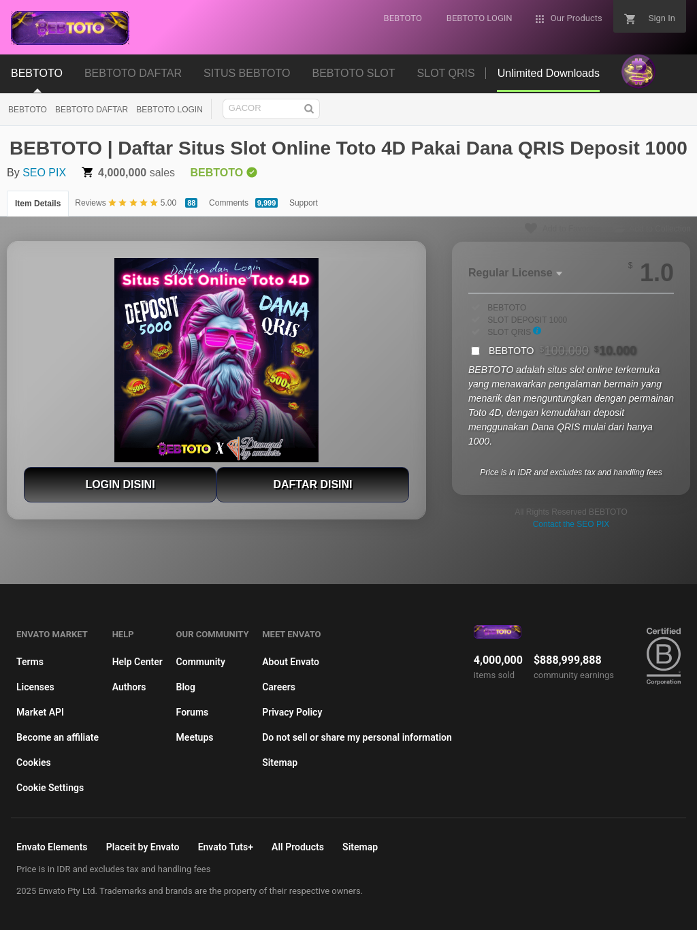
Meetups (195, 737)
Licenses (35, 687)
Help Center (137, 661)
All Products (298, 846)
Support (303, 203)
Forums (192, 712)
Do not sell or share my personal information (357, 737)
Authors (129, 687)
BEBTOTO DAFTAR (91, 109)
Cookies (33, 762)
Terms (30, 661)
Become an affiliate (57, 737)
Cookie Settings (50, 787)
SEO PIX (44, 172)
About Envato (290, 661)
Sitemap (279, 762)
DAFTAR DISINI (312, 484)
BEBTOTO (27, 109)
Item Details (38, 203)
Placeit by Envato (143, 846)
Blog (185, 687)
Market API (40, 712)
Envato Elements (52, 846)
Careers (278, 687)
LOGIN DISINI (120, 484)
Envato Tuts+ (225, 846)
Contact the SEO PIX (571, 524)
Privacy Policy (292, 712)
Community (200, 661)
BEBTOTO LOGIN (169, 109)
